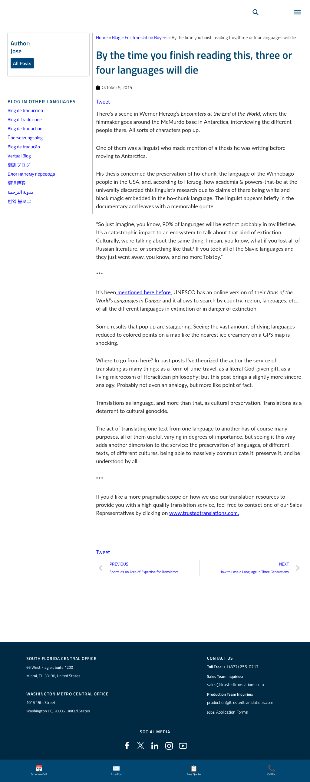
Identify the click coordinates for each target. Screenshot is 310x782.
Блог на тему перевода (31, 174)
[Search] (255, 20)
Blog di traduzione (25, 119)
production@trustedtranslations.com (240, 703)
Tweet (103, 101)
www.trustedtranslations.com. (205, 513)
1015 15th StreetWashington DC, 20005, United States (58, 707)
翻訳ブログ (19, 165)
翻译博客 (17, 183)
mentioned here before (144, 292)
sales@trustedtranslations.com (235, 685)
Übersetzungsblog (25, 137)
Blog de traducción (25, 110)
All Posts (22, 63)
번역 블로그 (19, 201)
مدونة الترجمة (21, 192)
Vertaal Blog (19, 156)
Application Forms (232, 712)
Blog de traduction (25, 128)
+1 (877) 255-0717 (240, 667)
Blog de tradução (24, 147)
